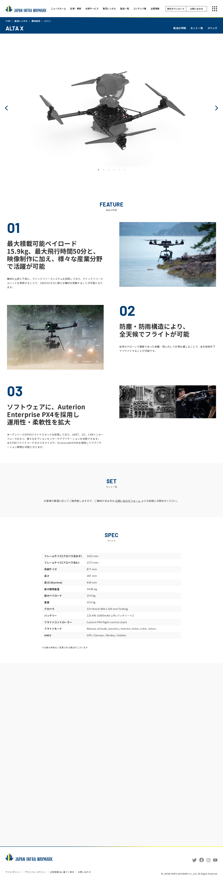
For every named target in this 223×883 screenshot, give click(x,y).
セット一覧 (196, 28)
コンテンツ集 (143, 8)
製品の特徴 (179, 28)
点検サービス (93, 8)
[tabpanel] (111, 108)
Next (216, 108)
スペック (212, 28)
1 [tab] (98, 170)
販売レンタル (111, 8)
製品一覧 (127, 8)
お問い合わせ (84, 871)
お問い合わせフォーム (128, 501)
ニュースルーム (59, 8)
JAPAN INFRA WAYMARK (26, 8)
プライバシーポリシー (36, 872)
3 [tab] (109, 170)
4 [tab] (114, 170)
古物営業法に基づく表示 (62, 872)
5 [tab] (119, 170)
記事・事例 (76, 8)
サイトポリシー (13, 872)
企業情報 (158, 8)
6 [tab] (124, 170)
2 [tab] (103, 170)
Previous (7, 108)
